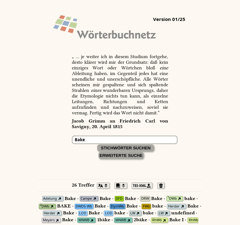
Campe (86, 198)
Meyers (49, 220)
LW (132, 213)
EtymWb (117, 206)
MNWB (83, 220)
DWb (172, 198)
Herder (174, 206)
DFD (119, 198)
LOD (82, 213)
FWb (146, 206)
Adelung (50, 198)
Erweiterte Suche (121, 155)
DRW (145, 198)
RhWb (157, 220)
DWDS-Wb (84, 206)
